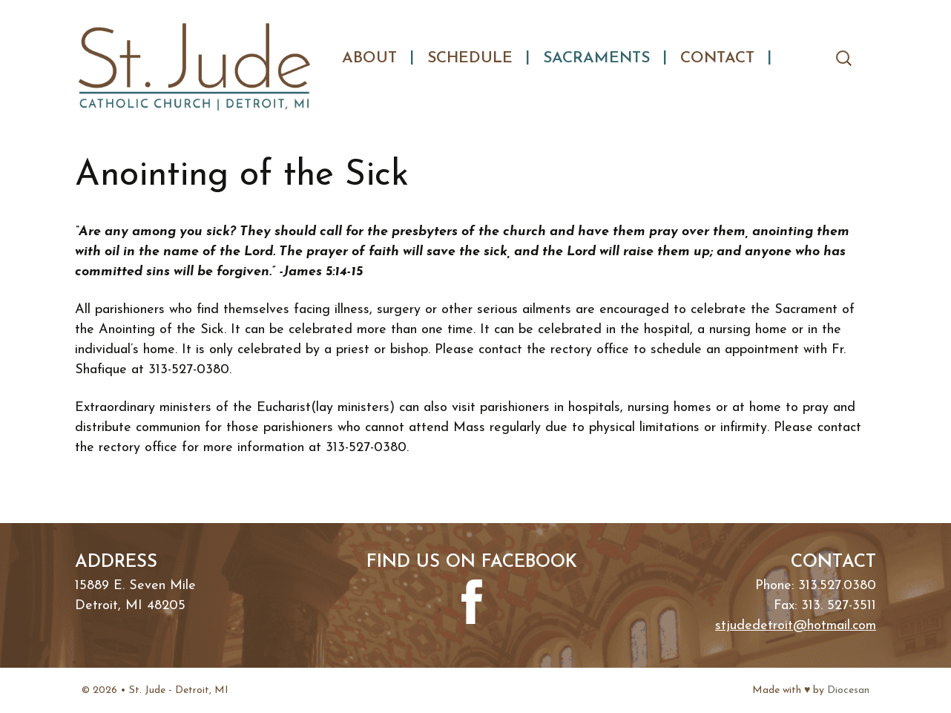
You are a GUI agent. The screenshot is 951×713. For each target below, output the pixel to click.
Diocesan (848, 690)
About (369, 58)
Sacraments (596, 58)
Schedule (470, 58)
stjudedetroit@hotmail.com (795, 626)
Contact (717, 58)
